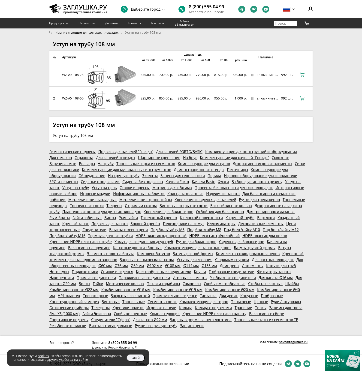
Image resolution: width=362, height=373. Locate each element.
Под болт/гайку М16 (67, 235)
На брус (190, 157)
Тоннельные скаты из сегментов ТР (266, 319)
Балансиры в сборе (266, 313)
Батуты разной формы (193, 253)
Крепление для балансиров (168, 211)
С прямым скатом (141, 205)
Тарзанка (208, 295)
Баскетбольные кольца (231, 205)
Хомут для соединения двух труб (144, 241)
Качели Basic (203, 181)
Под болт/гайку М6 (167, 229)
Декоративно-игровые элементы (262, 163)
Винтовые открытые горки (184, 205)
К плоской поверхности (201, 217)
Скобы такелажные (265, 283)
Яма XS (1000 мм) (64, 313)
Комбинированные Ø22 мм (74, 289)
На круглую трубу (123, 175)
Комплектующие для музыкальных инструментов (126, 169)
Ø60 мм (105, 265)
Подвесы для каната (109, 223)
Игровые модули (95, 193)
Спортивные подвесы (68, 319)
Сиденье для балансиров (241, 241)
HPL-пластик (69, 295)
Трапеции (243, 307)
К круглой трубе (240, 217)
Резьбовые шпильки (67, 325)
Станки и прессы (135, 187)
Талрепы (114, 205)
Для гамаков (60, 157)
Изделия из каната (223, 193)
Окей (136, 357)
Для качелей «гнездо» (115, 157)
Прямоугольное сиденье (175, 295)
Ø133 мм (209, 265)
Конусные (249, 295)
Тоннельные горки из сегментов (145, 163)
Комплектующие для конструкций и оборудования (251, 151)
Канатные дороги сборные (137, 247)
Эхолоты (150, 175)
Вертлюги (266, 217)
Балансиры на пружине (89, 247)
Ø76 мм (121, 265)
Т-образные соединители (231, 271)
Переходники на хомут (183, 223)
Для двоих (228, 295)
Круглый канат (75, 223)
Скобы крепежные (130, 313)
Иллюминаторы (221, 223)
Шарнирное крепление (159, 157)
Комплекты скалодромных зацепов (248, 253)
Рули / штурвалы (286, 301)
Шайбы (292, 283)
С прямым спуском (232, 259)
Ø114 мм (191, 265)
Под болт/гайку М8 (204, 229)
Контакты (134, 23)
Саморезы (192, 283)
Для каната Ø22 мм (150, 319)
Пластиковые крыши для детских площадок (101, 211)
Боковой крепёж (145, 223)
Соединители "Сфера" (110, 319)
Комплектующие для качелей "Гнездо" (234, 157)
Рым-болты (59, 217)
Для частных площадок (273, 259)
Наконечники (61, 277)
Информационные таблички (139, 193)
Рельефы (87, 163)
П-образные (272, 295)
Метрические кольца (125, 283)
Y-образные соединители (233, 277)
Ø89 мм (137, 265)
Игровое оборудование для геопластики (260, 175)
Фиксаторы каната (274, 271)
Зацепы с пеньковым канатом (147, 259)
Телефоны (100, 307)
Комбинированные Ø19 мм (177, 289)
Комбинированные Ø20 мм (229, 289)
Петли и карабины (163, 283)
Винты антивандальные (110, 325)
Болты (84, 283)
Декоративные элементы (261, 223)
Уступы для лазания (194, 259)
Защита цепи (192, 325)
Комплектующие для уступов (204, 163)
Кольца (185, 307)
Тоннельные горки (87, 205)
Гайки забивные (87, 217)
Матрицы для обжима (172, 187)
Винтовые (111, 301)
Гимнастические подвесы (72, 151)
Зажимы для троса (285, 307)
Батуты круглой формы (254, 247)
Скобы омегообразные (224, 283)
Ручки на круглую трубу (156, 325)
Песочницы (237, 169)
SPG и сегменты (63, 181)
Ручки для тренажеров (259, 199)
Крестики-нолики (128, 307)
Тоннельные (133, 301)
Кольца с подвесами (213, 307)
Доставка (111, 23)
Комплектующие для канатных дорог (197, 247)
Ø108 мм (173, 265)
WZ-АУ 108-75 (73, 74)
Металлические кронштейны (145, 199)
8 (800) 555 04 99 (206, 6)
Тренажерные (95, 295)
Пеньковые (241, 301)
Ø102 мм (154, 265)
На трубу (106, 163)
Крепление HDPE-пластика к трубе (80, 241)
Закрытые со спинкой (130, 295)
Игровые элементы (190, 277)
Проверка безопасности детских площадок (234, 187)
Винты (110, 217)
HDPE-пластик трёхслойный (214, 235)
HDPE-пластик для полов (264, 235)
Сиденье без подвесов (142, 181)
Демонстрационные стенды (199, 169)
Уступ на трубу (75, 187)
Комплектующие (165, 313)
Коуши (200, 271)
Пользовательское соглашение (162, 363)
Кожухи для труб (281, 265)
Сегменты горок (162, 301)
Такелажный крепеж (159, 217)
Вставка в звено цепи (128, 229)
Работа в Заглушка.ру (184, 23)
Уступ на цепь (104, 187)
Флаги (223, 181)
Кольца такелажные (185, 193)
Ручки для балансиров (196, 241)
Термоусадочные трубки (110, 235)
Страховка (84, 157)
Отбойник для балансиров (220, 211)
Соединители (94, 229)
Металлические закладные (92, 199)
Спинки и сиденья (117, 271)
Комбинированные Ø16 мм (126, 289)
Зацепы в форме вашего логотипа (201, 319)
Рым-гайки (128, 217)
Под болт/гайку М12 (281, 229)
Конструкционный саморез (74, 301)
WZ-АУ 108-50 (73, 98)
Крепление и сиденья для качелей (205, 199)
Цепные (261, 301)
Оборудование (91, 175)
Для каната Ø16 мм (276, 277)
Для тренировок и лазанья (271, 211)
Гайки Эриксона (96, 313)
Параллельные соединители (144, 277)
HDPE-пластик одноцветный (161, 235)
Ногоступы (59, 271)
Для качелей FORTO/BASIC (179, 151)
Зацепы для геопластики (182, 175)
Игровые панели (161, 307)
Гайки (98, 283)
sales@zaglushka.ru (293, 342)
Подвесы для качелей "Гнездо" (125, 151)
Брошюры (157, 23)
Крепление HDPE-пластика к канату (214, 313)
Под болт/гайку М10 (242, 229)
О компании (86, 23)
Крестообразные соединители (163, 271)
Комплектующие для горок (203, 301)
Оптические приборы (69, 307)
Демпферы (229, 265)
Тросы (260, 307)
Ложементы (252, 265)
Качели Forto (177, 181)
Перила (214, 175)
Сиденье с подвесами (100, 181)
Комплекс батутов (153, 253)
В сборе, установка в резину (257, 181)
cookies (43, 356)
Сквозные (280, 157)
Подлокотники (85, 271)
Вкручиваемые (62, 163)
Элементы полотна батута (110, 253)
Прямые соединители (96, 277)
